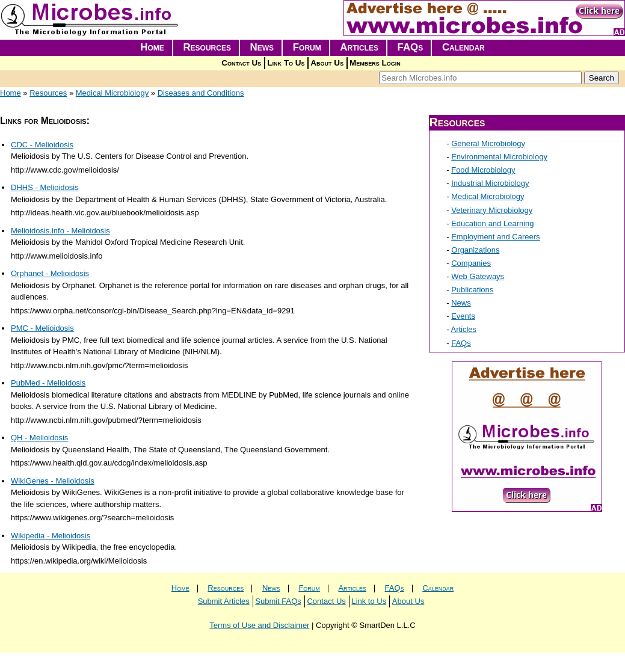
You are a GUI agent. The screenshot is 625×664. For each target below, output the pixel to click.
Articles (359, 47)
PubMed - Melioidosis (48, 382)
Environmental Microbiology (499, 156)
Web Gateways (477, 276)
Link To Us (285, 62)
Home (152, 47)
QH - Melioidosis (39, 437)
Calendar (463, 47)
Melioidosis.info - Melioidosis (60, 230)
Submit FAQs (278, 601)
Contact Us (241, 62)
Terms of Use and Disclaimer (259, 625)
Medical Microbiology (112, 92)
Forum (307, 47)
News (262, 47)
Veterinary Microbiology (491, 210)
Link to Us (368, 601)
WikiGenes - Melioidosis (52, 480)
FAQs (410, 47)
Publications (472, 289)
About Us (326, 62)
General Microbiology (488, 143)
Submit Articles (224, 601)
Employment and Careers (495, 236)
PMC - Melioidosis (42, 328)
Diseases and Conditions (201, 92)
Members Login (375, 62)
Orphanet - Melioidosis (50, 273)
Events (463, 316)
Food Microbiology (483, 169)
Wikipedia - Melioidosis (50, 535)
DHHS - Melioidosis (45, 187)
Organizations (475, 249)
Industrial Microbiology (490, 183)
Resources (207, 47)
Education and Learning (492, 223)
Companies (471, 263)
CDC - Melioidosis (42, 144)
